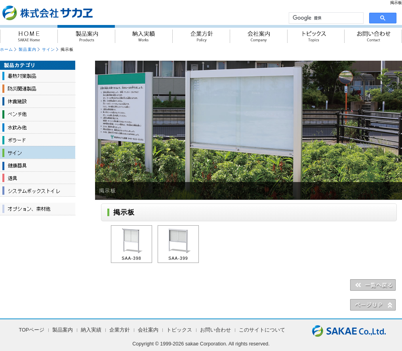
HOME (28, 34)
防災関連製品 (37, 88)
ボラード (37, 139)
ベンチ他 (37, 114)
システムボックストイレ (37, 190)
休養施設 (37, 101)
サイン (48, 49)
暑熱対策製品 (37, 76)
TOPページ (32, 330)
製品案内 (86, 34)
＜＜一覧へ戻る (373, 285)
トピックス (316, 34)
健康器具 (37, 165)
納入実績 (143, 34)
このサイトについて (262, 330)
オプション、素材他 (37, 209)
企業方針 (201, 34)
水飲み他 (37, 127)
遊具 (37, 177)
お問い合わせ (373, 34)
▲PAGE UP (373, 305)
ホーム (6, 49)
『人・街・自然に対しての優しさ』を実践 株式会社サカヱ (68, 12)
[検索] (325, 18)
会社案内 (258, 34)
